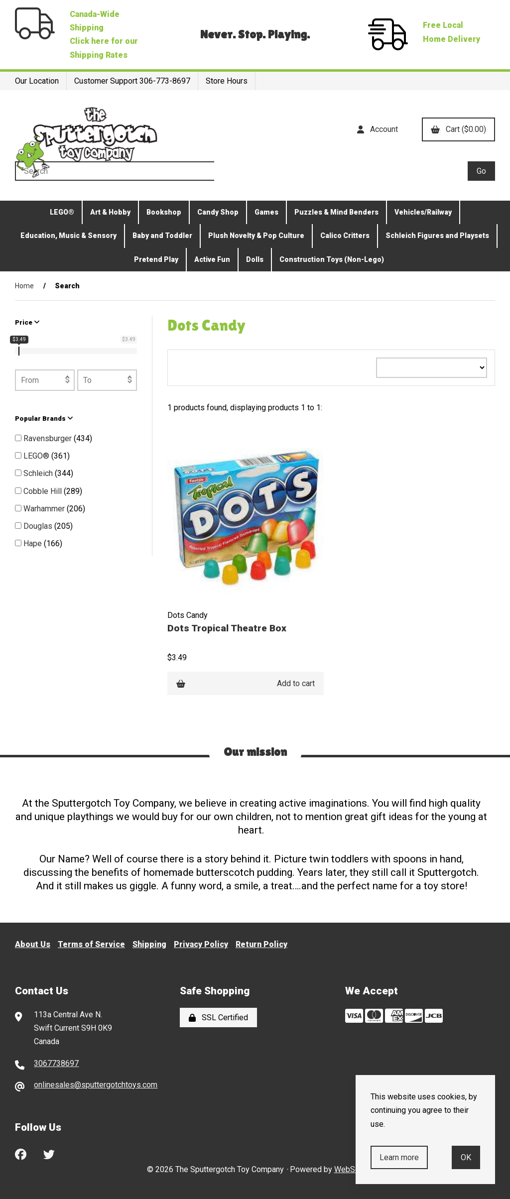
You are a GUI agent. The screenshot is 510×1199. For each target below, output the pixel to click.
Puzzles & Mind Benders (336, 212)
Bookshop (163, 212)
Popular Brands (44, 418)
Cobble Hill (43, 491)
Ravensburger (48, 438)
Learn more (399, 1157)
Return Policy (261, 944)
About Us (32, 944)
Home (24, 286)
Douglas (38, 526)
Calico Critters (345, 236)
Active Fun (212, 259)
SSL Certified (218, 1017)
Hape (33, 543)
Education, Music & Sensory (68, 236)
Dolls (254, 259)
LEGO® (62, 212)
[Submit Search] (481, 171)
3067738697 (56, 1063)
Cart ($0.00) (458, 129)
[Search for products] (241, 171)
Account (377, 129)
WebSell (349, 1169)
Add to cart (245, 683)
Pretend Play (156, 259)
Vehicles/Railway (423, 212)
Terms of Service (91, 944)
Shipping (149, 944)
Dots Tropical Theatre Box (226, 628)
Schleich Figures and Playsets (437, 236)
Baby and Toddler (162, 236)
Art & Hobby (110, 212)
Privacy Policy (201, 944)
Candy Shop (218, 212)
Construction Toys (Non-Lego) (331, 259)
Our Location (37, 81)
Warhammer (45, 508)
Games (266, 212)
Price (27, 322)
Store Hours (227, 81)
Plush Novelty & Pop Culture (256, 236)
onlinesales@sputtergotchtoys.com (95, 1084)
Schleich (39, 473)
